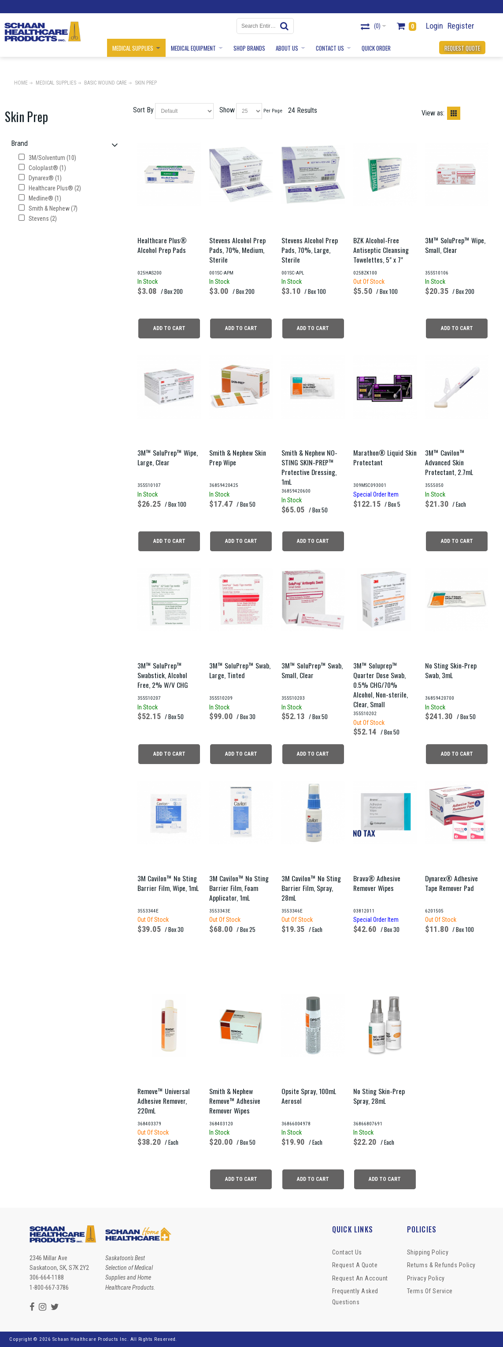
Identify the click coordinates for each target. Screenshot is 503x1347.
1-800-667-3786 (49, 1287)
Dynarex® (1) (40, 178)
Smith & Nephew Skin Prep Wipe (237, 457)
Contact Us (347, 1252)
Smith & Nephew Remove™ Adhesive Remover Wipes (234, 1101)
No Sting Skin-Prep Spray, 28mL (379, 1096)
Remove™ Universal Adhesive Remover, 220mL (163, 1101)
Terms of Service (430, 1291)
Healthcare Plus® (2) (49, 188)
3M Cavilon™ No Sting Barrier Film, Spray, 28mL (311, 888)
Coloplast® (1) (42, 167)
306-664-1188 (47, 1277)
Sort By (143, 110)
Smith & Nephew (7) (48, 208)
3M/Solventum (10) (47, 157)
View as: (433, 113)
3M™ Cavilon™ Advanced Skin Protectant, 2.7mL (449, 462)
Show (227, 110)
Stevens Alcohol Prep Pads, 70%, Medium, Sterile (237, 250)
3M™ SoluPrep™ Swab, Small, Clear (312, 670)
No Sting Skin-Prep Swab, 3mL (451, 670)
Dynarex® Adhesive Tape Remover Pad (451, 883)
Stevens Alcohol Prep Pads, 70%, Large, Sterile (309, 250)
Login (434, 25)
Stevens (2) (37, 218)
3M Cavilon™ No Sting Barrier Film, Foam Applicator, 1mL (239, 888)
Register (461, 25)
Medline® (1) (39, 198)
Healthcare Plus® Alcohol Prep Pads (162, 245)
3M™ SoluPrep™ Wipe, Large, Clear (167, 457)
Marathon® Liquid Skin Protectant (385, 457)
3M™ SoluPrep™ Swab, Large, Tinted (239, 670)
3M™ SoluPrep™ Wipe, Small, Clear (455, 245)
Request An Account (360, 1278)
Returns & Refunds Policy (441, 1265)
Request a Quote (355, 1265)
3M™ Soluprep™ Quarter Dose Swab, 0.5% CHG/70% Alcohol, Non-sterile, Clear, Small (380, 684)
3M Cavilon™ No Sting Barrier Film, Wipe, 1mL (168, 883)
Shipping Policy (428, 1252)
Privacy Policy (426, 1278)
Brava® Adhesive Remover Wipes (376, 883)
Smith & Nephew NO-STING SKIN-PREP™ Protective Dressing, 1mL (309, 467)
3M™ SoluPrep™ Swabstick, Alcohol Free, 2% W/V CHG (162, 675)
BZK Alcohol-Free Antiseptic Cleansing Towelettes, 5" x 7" (381, 250)
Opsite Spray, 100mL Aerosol (308, 1096)
